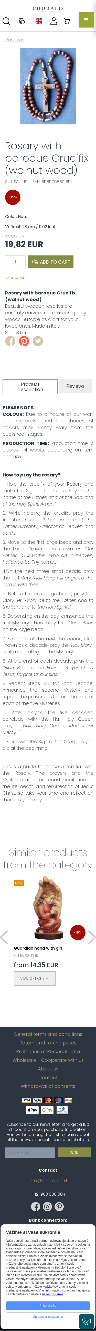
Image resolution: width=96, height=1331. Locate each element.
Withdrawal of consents (48, 1086)
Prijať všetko (48, 1305)
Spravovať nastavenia (48, 1317)
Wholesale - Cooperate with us (48, 1060)
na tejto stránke (52, 1294)
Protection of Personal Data (48, 1051)
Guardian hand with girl (38, 948)
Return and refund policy (48, 1042)
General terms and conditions (48, 1034)
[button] (86, 20)
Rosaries (14, 39)
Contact (48, 1077)
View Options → (34, 978)
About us (48, 1068)
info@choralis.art (48, 1180)
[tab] (30, 386)
